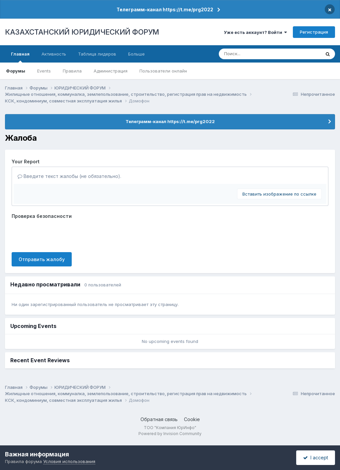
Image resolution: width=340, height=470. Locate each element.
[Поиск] (257, 54)
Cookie (192, 419)
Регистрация (314, 32)
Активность (54, 54)
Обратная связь (159, 419)
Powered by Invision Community (170, 433)
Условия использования (69, 461)
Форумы (15, 71)
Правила (72, 71)
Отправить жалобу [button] (42, 259)
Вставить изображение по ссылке (279, 194)
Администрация (111, 71)
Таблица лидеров (97, 54)
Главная (20, 57)
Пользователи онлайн (163, 71)
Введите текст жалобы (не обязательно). (69, 176)
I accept (315, 457)
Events (44, 71)
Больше (136, 54)
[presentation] (62, 234)
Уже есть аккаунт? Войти (255, 32)
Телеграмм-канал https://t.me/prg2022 (165, 9)
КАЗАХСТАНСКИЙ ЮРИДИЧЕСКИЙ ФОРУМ (82, 32)
